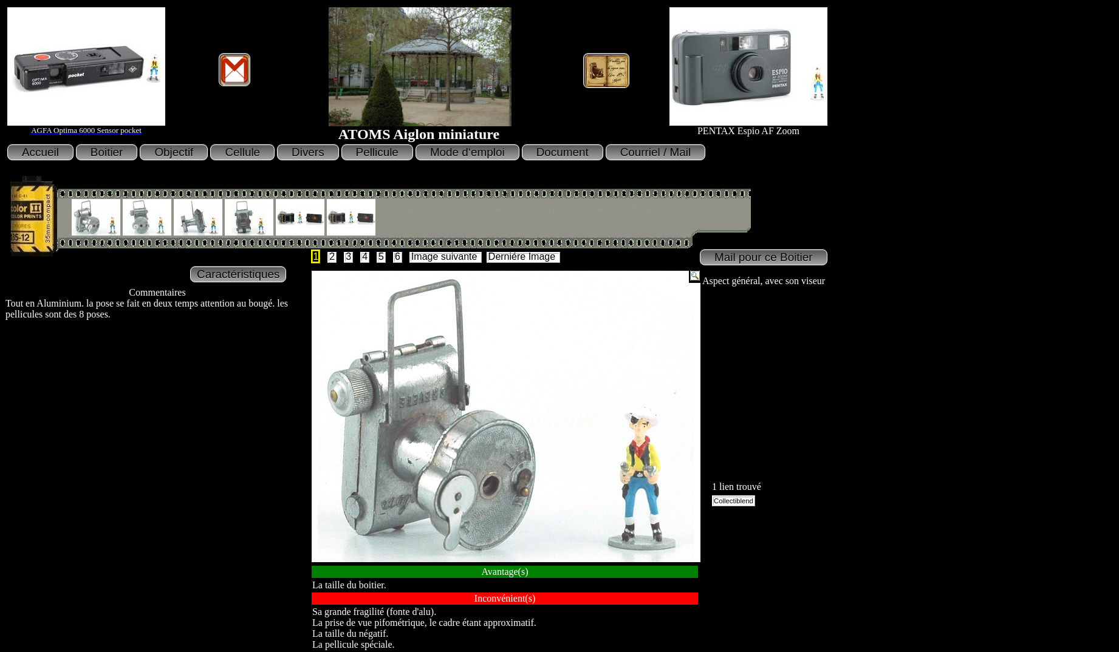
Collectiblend (733, 500)
